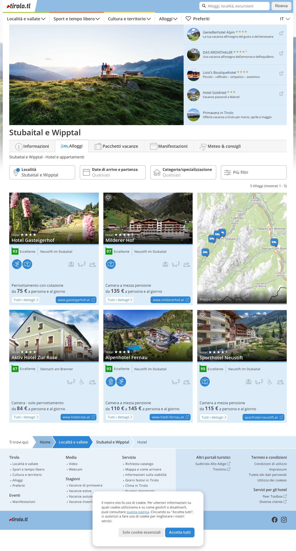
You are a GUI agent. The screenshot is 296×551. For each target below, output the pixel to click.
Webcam (75, 469)
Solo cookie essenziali (141, 532)
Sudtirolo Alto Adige (212, 464)
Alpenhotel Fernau (148, 366)
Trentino (221, 469)
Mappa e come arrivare (143, 469)
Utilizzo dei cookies (272, 480)
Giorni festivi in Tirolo (142, 480)
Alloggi (166, 19)
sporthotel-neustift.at (264, 417)
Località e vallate (23, 19)
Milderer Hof (148, 249)
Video (73, 464)
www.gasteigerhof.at (77, 300)
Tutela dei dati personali (268, 474)
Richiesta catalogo (139, 464)
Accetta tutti (180, 532)
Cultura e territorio (127, 19)
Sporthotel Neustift (242, 366)
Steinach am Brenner (56, 369)
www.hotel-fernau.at (171, 417)
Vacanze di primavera (85, 485)
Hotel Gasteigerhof (54, 249)
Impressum (278, 469)
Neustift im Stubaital (56, 252)
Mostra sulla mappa (242, 248)
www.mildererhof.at (171, 300)
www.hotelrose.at (79, 417)
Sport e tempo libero (74, 19)
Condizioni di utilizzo (270, 464)
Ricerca (281, 6)
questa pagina (138, 512)
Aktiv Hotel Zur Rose (54, 366)
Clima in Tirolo (136, 485)
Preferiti (197, 18)
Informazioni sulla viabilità (145, 474)
